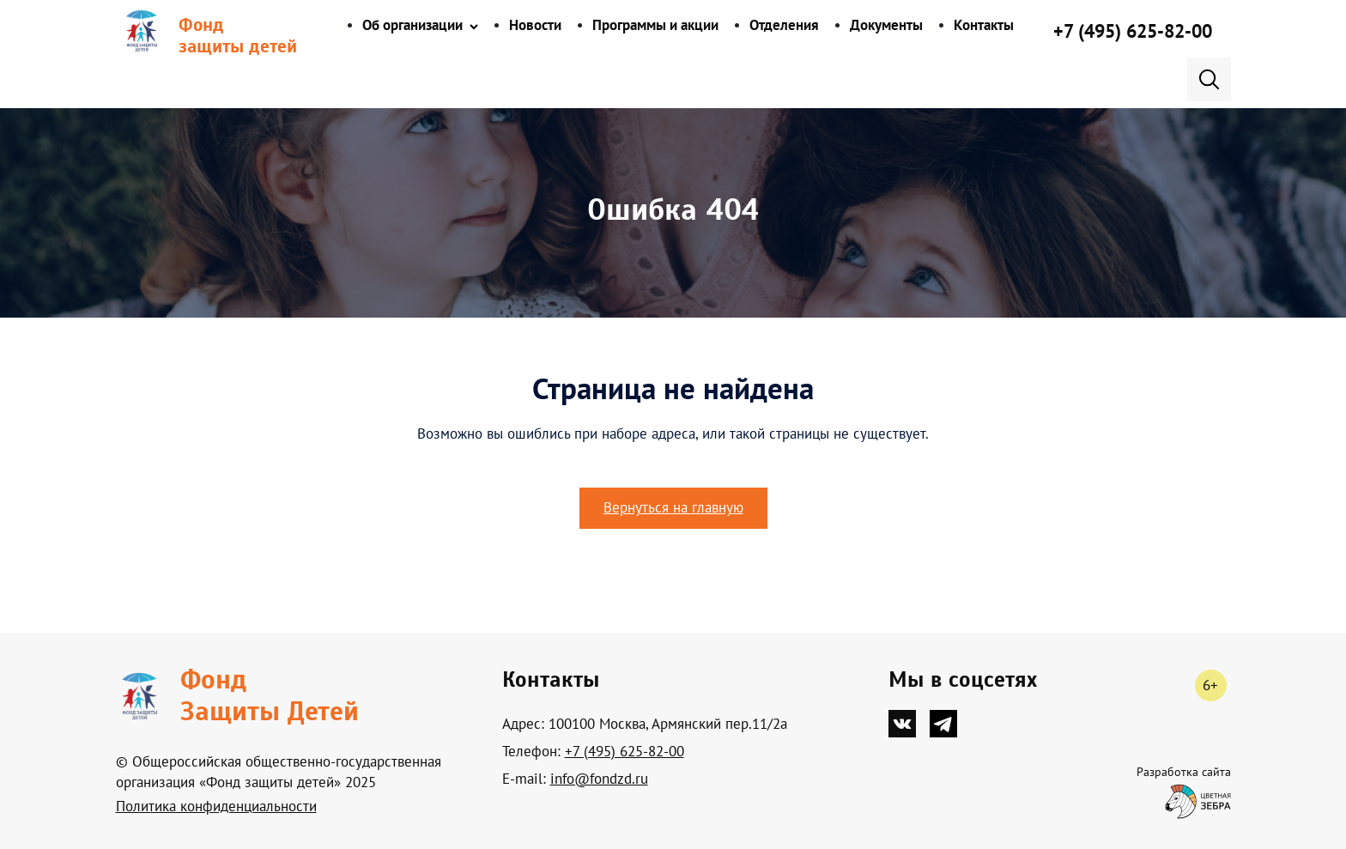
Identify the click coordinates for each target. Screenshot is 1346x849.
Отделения (784, 24)
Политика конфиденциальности (216, 806)
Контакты (984, 24)
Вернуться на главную (673, 507)
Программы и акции (655, 24)
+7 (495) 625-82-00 (1132, 31)
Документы (886, 24)
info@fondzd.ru (599, 778)
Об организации (412, 24)
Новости (535, 24)
